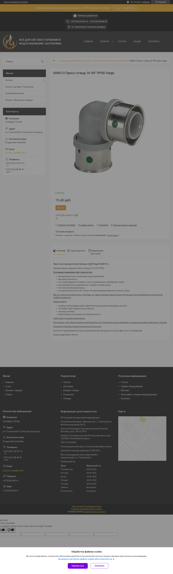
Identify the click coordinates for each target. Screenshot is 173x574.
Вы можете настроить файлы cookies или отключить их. (85, 559)
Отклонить (99, 566)
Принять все (78, 566)
